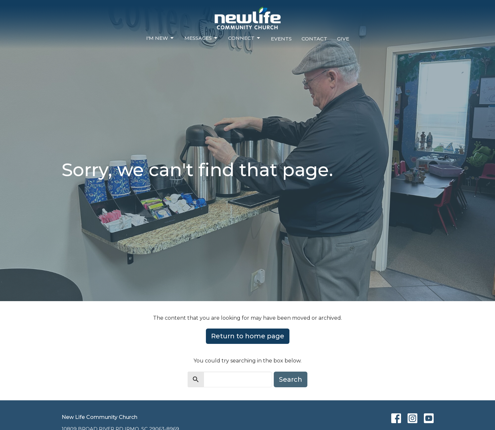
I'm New (160, 38)
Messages (201, 38)
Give (343, 39)
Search (290, 379)
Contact (314, 39)
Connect (244, 38)
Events (281, 39)
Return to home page (247, 336)
